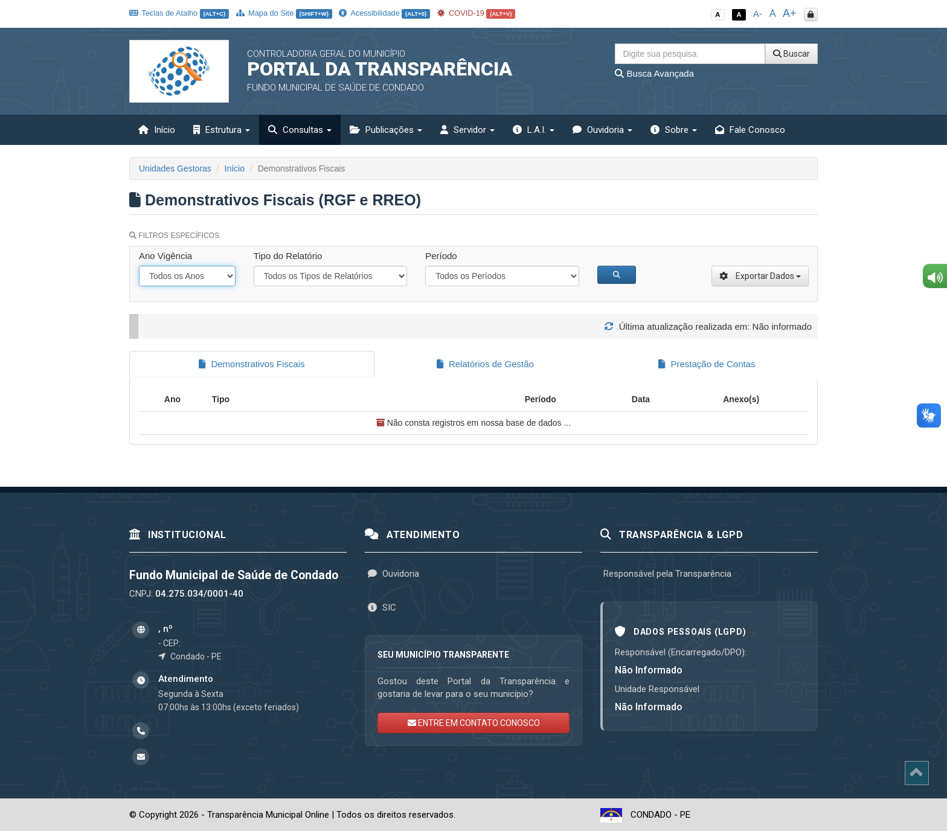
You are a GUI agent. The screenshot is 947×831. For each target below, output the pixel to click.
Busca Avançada (654, 73)
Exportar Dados (760, 276)
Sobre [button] (673, 129)
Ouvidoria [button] (602, 129)
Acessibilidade (384, 13)
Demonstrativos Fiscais (251, 364)
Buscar (791, 54)
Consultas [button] (300, 129)
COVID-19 (476, 13)
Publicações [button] (386, 129)
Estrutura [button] (221, 129)
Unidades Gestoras (175, 168)
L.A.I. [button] (533, 129)
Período (441, 256)
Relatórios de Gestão (485, 364)
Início (156, 129)
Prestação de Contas (706, 364)
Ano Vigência (165, 256)
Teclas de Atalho (179, 13)
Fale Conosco (750, 129)
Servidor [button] (467, 129)
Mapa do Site (284, 13)
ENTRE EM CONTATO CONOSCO (474, 722)
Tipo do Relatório (288, 256)
